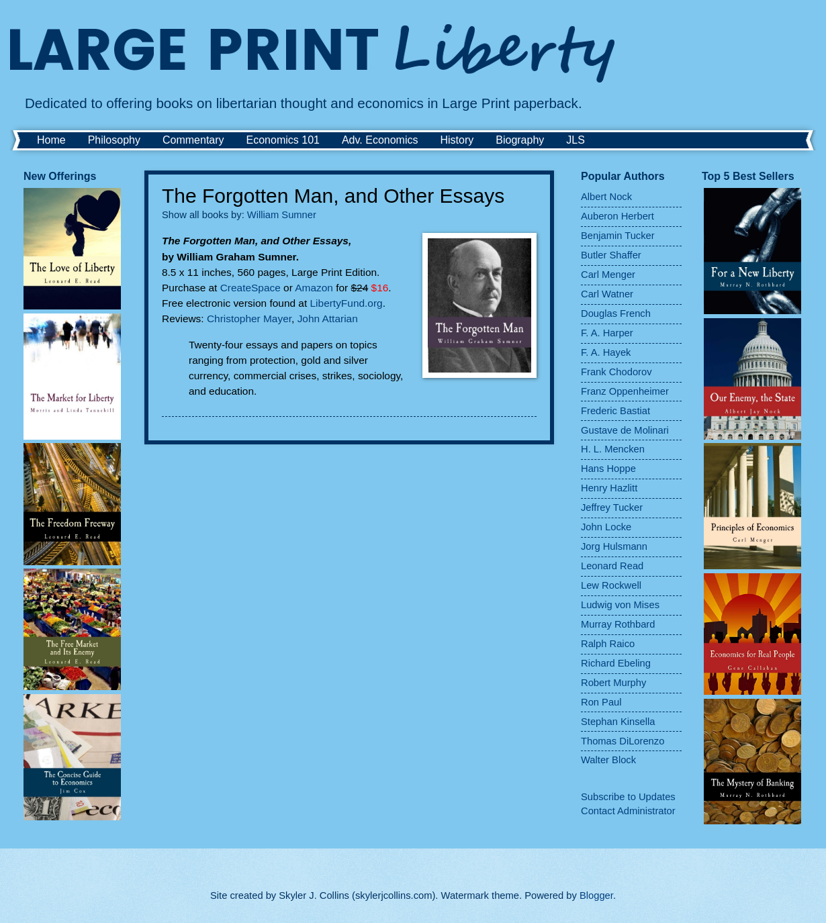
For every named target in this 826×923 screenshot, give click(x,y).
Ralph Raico (608, 643)
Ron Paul (601, 702)
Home (51, 140)
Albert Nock (606, 196)
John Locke (606, 527)
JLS (575, 140)
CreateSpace (251, 287)
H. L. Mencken (613, 449)
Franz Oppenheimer (625, 391)
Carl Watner (607, 294)
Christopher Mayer (249, 318)
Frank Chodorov (616, 372)
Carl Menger (608, 274)
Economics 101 (283, 140)
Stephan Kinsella (618, 721)
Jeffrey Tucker (612, 507)
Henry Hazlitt (609, 488)
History (456, 140)
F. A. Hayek (606, 352)
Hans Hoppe (608, 468)
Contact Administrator (628, 811)
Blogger (596, 895)
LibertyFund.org (346, 303)
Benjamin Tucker (618, 235)
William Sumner (281, 214)
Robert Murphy (613, 682)
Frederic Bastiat (615, 410)
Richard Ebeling (616, 663)
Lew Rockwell (611, 585)
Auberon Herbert (617, 216)
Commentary (193, 140)
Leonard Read (612, 566)
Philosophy (114, 140)
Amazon (315, 287)
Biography (520, 140)
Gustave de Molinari (625, 430)
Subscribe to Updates (628, 796)
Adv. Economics (380, 140)
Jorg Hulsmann (614, 546)
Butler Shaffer (611, 255)
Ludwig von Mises (620, 604)
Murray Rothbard (618, 624)
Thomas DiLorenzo (622, 741)
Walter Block (608, 760)
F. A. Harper (607, 333)
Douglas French (616, 313)
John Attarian (327, 318)
